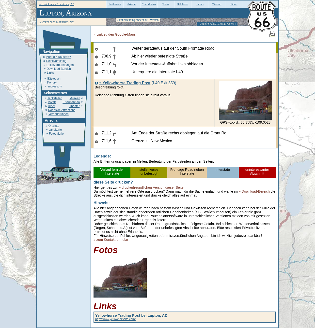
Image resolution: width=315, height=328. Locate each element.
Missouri (216, 3)
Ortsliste (53, 126)
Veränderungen (58, 114)
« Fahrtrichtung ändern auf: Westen (137, 20)
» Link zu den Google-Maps (115, 34)
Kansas (200, 3)
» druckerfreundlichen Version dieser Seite (151, 187)
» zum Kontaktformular (111, 240)
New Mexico (149, 3)
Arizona (131, 3)
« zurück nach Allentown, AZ (56, 4)
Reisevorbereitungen (60, 65)
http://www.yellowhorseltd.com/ (131, 317)
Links (50, 72)
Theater (74, 106)
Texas (165, 3)
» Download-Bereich (254, 191)
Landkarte (55, 129)
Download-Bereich (59, 69)
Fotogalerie (56, 133)
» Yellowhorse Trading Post (124, 83)
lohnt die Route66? (58, 57)
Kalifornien (115, 3)
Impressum (54, 86)
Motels (52, 102)
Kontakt (52, 82)
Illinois (233, 3)
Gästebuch (54, 78)
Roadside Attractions (61, 110)
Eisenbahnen (71, 102)
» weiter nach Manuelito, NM (56, 22)
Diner (51, 106)
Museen (75, 98)
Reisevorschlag (56, 61)
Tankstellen (54, 98)
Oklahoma (182, 3)
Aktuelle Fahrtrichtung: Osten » (217, 23)
